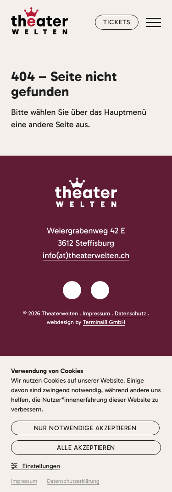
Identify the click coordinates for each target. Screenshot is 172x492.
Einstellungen (35, 466)
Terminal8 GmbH (104, 322)
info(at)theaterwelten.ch (86, 255)
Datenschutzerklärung (73, 481)
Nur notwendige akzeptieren (85, 428)
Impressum (96, 313)
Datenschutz (130, 313)
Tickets (116, 22)
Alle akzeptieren (86, 448)
